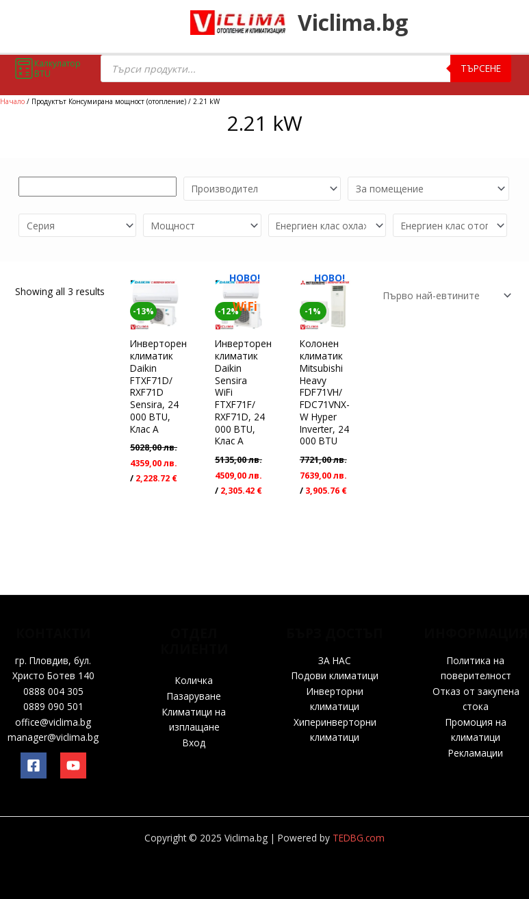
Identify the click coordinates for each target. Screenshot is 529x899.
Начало (12, 101)
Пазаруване (194, 695)
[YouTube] (73, 765)
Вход (194, 742)
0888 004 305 (53, 691)
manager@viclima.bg (53, 737)
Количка (194, 680)
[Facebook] (34, 765)
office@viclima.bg (53, 722)
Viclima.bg (364, 24)
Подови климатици (335, 675)
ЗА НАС (334, 660)
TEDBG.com (359, 837)
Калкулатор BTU (47, 68)
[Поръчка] (445, 295)
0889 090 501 (53, 706)
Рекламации (475, 752)
